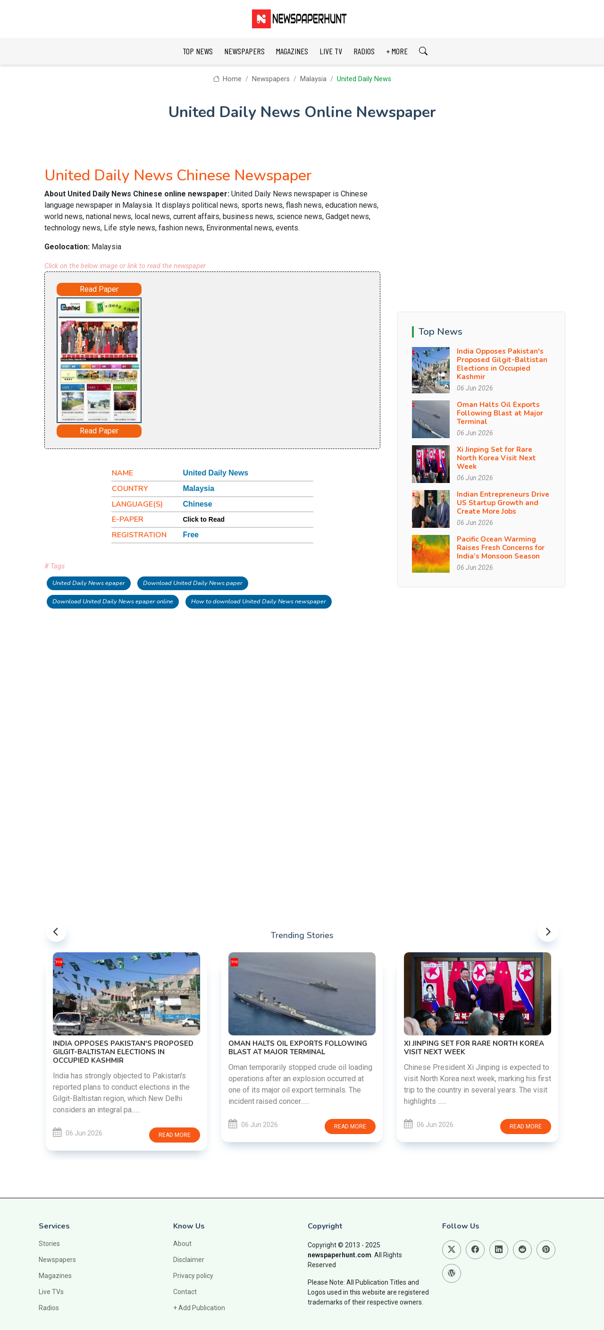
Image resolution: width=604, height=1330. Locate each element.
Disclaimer (188, 1259)
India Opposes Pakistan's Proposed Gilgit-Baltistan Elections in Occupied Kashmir (502, 364)
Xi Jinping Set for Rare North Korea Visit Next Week (496, 458)
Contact (185, 1291)
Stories (49, 1243)
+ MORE (397, 51)
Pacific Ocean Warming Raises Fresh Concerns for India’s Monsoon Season (501, 547)
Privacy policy (193, 1275)
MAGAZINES (292, 51)
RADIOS (364, 51)
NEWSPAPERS (244, 51)
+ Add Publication (199, 1308)
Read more (175, 1135)
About (182, 1243)
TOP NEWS (198, 51)
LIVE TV (330, 51)
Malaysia (313, 79)
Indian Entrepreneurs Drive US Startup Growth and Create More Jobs (503, 503)
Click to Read (204, 519)
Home (227, 79)
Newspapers (271, 79)
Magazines (55, 1275)
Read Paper (99, 289)
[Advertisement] (250, 356)
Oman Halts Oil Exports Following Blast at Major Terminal (500, 413)
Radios (49, 1308)
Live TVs (51, 1291)
